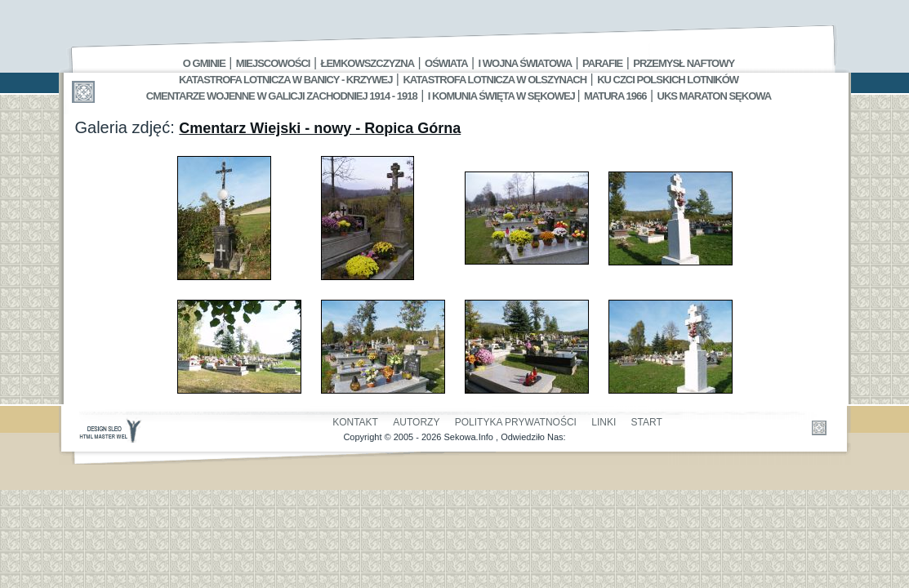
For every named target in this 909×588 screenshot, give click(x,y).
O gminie (204, 63)
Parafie (602, 63)
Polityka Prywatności (516, 422)
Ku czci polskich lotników (667, 80)
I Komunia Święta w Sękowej (502, 96)
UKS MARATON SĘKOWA (714, 96)
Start (646, 422)
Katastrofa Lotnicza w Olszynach (494, 80)
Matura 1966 (615, 96)
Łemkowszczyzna (367, 63)
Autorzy (416, 422)
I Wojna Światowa (525, 63)
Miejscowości (273, 63)
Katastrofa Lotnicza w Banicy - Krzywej (285, 80)
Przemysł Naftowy (683, 63)
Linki (603, 422)
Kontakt (355, 422)
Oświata (446, 63)
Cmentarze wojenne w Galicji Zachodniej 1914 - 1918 (281, 96)
